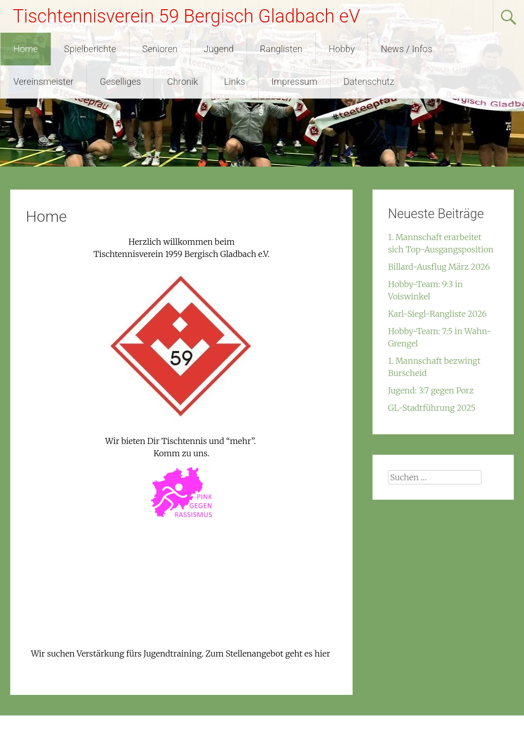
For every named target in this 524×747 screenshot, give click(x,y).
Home (25, 48)
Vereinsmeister (43, 81)
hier (323, 653)
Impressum (294, 81)
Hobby (342, 48)
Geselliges (120, 81)
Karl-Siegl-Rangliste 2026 (437, 314)
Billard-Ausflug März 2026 (439, 267)
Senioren (160, 48)
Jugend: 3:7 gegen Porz (430, 390)
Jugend (219, 48)
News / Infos (406, 48)
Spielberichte (90, 48)
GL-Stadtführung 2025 (431, 408)
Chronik (182, 81)
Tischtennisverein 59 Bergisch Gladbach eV (186, 16)
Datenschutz (368, 81)
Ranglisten (281, 48)
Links (234, 81)
